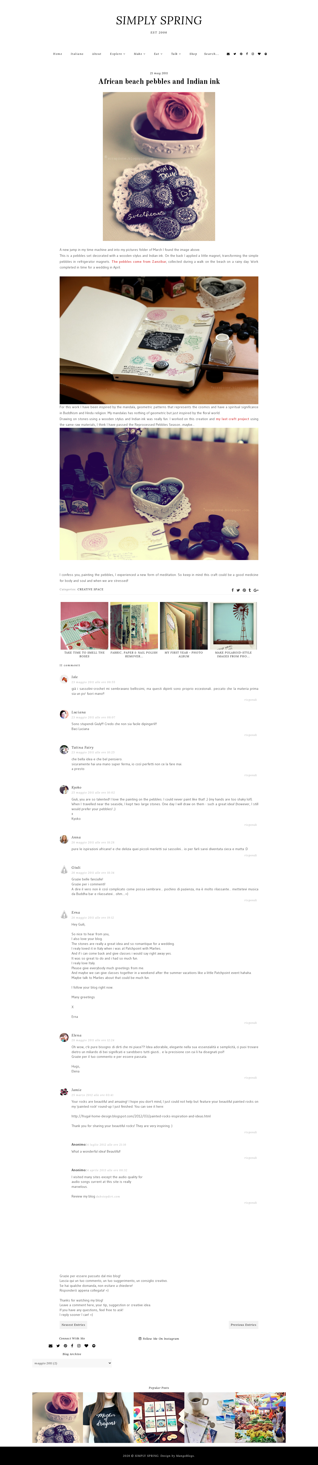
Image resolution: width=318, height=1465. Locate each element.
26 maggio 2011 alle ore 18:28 (93, 842)
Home (57, 54)
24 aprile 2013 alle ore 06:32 (106, 1170)
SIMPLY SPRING (159, 20)
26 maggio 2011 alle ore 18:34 (93, 872)
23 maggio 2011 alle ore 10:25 (93, 752)
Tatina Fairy (82, 747)
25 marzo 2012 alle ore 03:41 (93, 1095)
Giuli (76, 867)
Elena (77, 1035)
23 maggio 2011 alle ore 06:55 (93, 682)
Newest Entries (73, 1325)
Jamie (77, 1090)
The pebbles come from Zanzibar (139, 261)
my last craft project (232, 419)
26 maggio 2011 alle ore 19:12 (93, 917)
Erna (76, 912)
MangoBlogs (185, 1456)
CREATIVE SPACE (91, 589)
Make (139, 54)
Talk (176, 54)
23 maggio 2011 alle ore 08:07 (93, 717)
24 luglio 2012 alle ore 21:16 (105, 1144)
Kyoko (76, 787)
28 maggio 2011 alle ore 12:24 (93, 1040)
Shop (193, 54)
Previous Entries (243, 1325)
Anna (76, 837)
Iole (75, 677)
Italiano (77, 54)
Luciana (79, 712)
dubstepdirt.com (108, 1196)
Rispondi (250, 699)
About (97, 54)
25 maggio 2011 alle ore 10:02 (93, 792)
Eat (158, 54)
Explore (117, 54)
